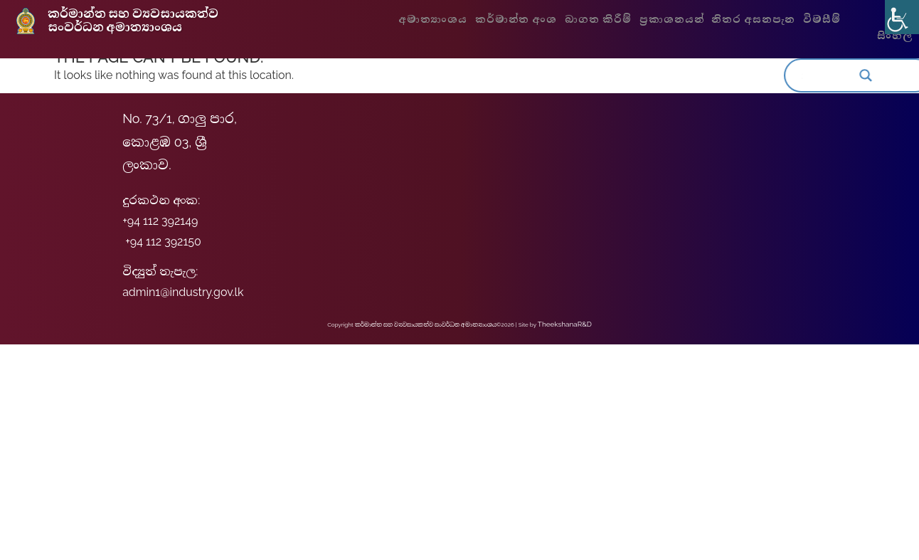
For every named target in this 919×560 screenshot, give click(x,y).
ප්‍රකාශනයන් (675, 20)
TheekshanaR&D (565, 323)
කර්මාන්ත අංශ (529, 20)
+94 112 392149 (160, 221)
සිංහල (890, 36)
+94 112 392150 (163, 241)
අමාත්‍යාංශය (452, 20)
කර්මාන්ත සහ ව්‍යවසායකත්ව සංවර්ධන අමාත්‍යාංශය (142, 22)
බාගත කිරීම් (606, 20)
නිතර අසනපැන (751, 20)
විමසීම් (817, 20)
